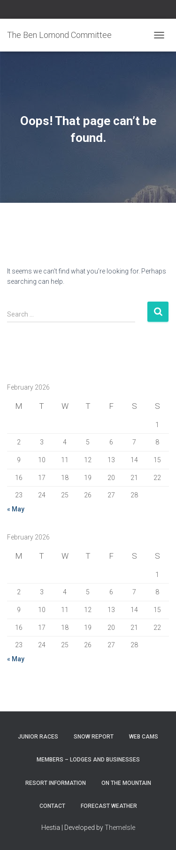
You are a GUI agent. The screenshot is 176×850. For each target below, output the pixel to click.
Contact (52, 806)
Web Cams (143, 736)
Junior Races (38, 736)
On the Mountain (126, 783)
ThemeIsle (120, 827)
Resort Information (55, 783)
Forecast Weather (109, 806)
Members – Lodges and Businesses (88, 759)
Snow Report (94, 736)
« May (15, 509)
